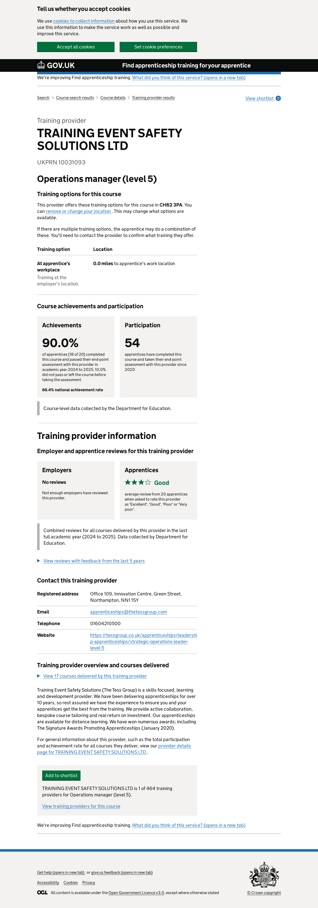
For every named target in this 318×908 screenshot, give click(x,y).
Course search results (75, 97)
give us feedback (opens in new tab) (122, 872)
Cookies (70, 882)
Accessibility (48, 882)
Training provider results (153, 97)
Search (43, 97)
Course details (112, 97)
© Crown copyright (264, 892)
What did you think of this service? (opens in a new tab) (188, 77)
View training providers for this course (81, 806)
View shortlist (263, 98)
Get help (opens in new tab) (61, 872)
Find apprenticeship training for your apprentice (186, 65)
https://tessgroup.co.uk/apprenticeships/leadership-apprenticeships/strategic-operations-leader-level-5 (143, 641)
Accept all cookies (76, 47)
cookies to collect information (84, 21)
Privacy (88, 882)
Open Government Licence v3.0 (136, 892)
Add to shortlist (61, 775)
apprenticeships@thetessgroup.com (128, 612)
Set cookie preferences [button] (158, 47)
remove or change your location (79, 211)
